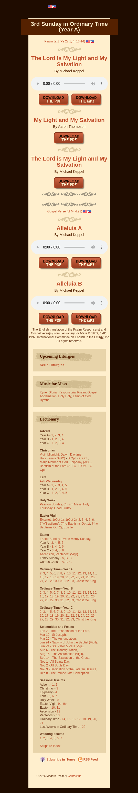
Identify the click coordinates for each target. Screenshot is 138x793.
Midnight (53, 454)
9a (59, 704)
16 (41, 577)
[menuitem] (52, 7)
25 (87, 577)
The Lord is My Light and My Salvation (69, 161)
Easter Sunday (50, 539)
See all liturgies (52, 365)
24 (82, 577)
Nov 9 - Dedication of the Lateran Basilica (68, 669)
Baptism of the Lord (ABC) (58, 466)
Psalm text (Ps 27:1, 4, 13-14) (64, 41)
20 (62, 577)
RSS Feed (90, 759)
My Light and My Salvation (69, 120)
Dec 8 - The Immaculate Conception (64, 673)
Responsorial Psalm (72, 392)
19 (57, 577)
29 (52, 581)
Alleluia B (69, 283)
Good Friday (62, 508)
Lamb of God (82, 396)
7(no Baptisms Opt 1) (75, 523)
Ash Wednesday (51, 481)
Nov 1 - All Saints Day (54, 661)
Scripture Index (50, 746)
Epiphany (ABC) (80, 462)
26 (92, 577)
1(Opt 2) (71, 520)
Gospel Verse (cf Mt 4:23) (64, 211)
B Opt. (72, 458)
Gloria (53, 392)
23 (77, 577)
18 (52, 577)
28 (46, 581)
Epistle (68, 527)
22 (72, 577)
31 (62, 581)
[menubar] (52, 7)
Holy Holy (64, 396)
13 (84, 573)
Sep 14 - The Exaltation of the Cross (64, 658)
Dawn (65, 454)
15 (94, 573)
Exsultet (45, 520)
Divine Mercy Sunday (75, 539)
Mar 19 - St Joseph (53, 635)
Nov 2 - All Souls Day (54, 665)
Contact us (74, 775)
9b (65, 704)
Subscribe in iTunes (60, 759)
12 (79, 573)
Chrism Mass (72, 504)
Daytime (75, 454)
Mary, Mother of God (54, 462)
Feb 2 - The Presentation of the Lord (64, 631)
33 (72, 581)
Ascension (47, 554)
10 (68, 573)
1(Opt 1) (58, 520)
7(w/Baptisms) (49, 523)
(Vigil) (74, 554)
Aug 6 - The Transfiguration (58, 650)
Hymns (44, 400)
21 (67, 577)
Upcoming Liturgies (57, 356)
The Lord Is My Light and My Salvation (69, 61)
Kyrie (43, 392)
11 (74, 573)
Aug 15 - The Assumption (57, 654)
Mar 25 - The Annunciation (58, 638)
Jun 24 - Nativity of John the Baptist (64, 642)
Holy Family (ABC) (52, 458)
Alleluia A (69, 228)
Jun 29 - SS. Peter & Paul (57, 646)
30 (57, 581)
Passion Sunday (51, 504)
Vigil (43, 454)
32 (67, 581)
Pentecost (62, 554)
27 (41, 581)
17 (46, 577)
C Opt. (83, 458)
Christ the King (86, 581)
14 (89, 573)
